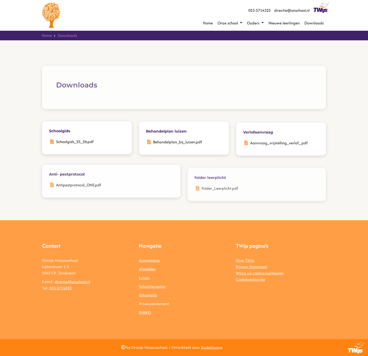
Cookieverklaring (250, 279)
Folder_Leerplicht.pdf (220, 196)
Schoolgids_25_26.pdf (75, 142)
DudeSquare (211, 347)
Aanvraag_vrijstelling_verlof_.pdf (279, 145)
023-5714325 (259, 10)
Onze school (228, 23)
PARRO (145, 312)
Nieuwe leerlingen (284, 23)
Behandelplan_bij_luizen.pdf (177, 143)
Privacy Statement (251, 266)
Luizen (144, 277)
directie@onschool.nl (292, 10)
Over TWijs (245, 260)
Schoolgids (148, 295)
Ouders (253, 23)
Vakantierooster (152, 286)
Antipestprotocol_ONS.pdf (78, 190)
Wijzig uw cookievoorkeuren (260, 273)
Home (208, 23)
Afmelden (147, 269)
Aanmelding (149, 260)
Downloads (314, 23)
